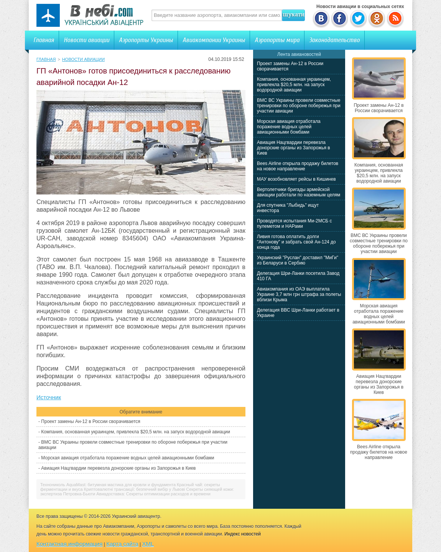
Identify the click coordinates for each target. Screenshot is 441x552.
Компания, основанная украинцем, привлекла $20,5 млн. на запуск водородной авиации (135, 431)
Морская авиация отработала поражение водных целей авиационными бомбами (127, 458)
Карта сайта (122, 544)
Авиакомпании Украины (214, 40)
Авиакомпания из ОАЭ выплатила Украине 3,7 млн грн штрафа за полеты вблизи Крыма (299, 294)
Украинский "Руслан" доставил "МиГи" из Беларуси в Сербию (297, 260)
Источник (48, 397)
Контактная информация (69, 544)
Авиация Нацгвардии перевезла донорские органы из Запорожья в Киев (118, 468)
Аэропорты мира (277, 40)
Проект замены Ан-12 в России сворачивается (90, 421)
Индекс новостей (242, 534)
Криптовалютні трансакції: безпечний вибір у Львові (134, 489)
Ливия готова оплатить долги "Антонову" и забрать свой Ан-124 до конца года (296, 242)
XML (148, 544)
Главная (43, 40)
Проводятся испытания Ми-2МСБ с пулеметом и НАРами (294, 223)
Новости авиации (86, 40)
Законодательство (334, 40)
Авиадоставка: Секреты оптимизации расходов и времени (153, 494)
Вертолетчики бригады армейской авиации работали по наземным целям (298, 192)
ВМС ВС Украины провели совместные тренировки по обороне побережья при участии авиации (299, 106)
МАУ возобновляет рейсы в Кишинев (296, 179)
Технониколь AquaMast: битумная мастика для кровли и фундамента (108, 484)
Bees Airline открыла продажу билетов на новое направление (297, 166)
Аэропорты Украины (146, 40)
